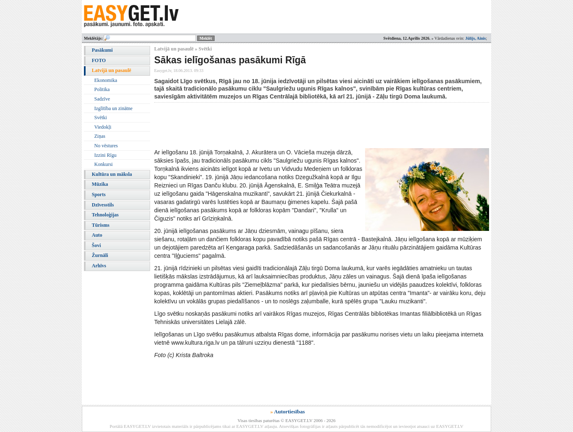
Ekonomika (105, 80)
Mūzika (100, 184)
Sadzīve (102, 99)
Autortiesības (289, 411)
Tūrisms (101, 225)
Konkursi (103, 164)
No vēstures (106, 146)
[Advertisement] (304, 125)
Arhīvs (99, 266)
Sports (98, 194)
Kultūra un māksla (112, 174)
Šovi (96, 245)
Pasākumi (102, 50)
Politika (102, 89)
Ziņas (99, 136)
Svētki (100, 117)
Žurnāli (100, 255)
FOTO (99, 60)
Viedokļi (102, 127)
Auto (97, 235)
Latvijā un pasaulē (111, 70)
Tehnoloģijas (105, 215)
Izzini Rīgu (105, 155)
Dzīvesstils (103, 205)
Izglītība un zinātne (113, 108)
